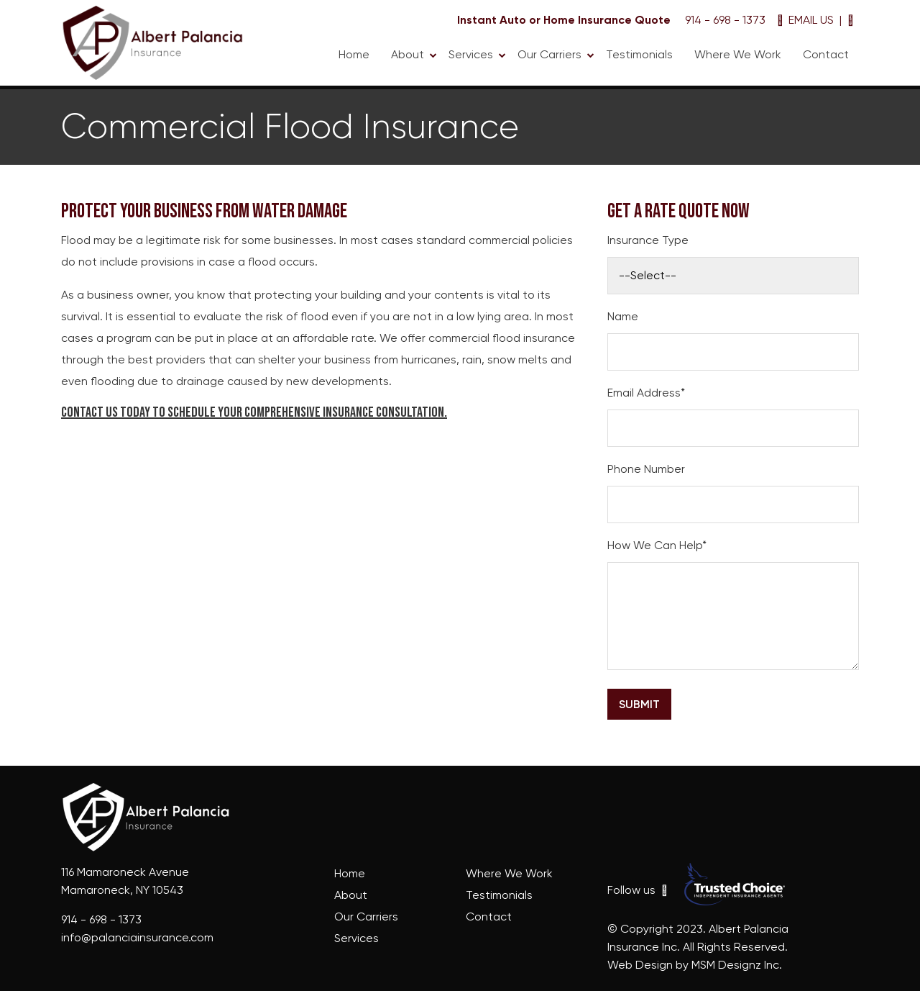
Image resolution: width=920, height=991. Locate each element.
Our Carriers (549, 54)
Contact (826, 54)
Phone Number (646, 469)
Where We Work (737, 54)
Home (354, 54)
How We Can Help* (657, 545)
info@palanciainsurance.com (137, 937)
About (407, 54)
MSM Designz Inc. (736, 965)
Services (470, 54)
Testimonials (639, 54)
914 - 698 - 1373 (723, 20)
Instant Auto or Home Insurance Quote (564, 20)
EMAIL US (805, 20)
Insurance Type (648, 240)
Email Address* (646, 392)
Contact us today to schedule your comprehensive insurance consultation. (254, 412)
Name (622, 316)
